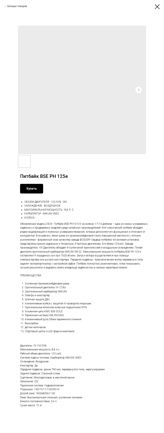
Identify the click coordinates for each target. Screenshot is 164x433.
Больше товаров (17, 6)
